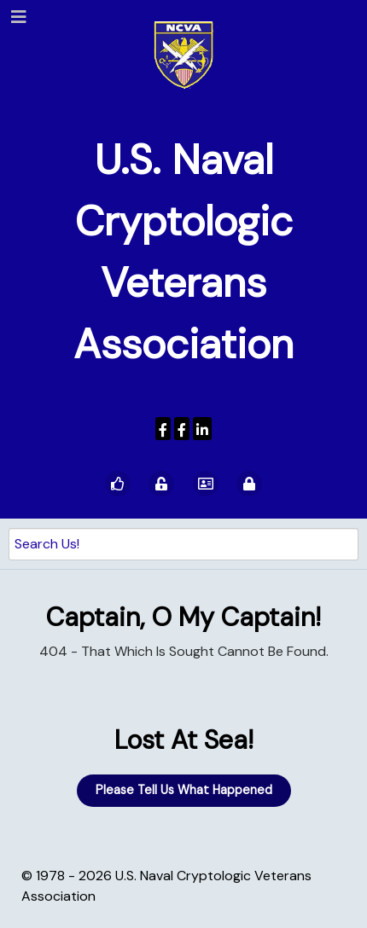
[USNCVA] (163, 428)
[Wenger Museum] (181, 428)
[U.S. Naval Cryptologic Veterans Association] (183, 54)
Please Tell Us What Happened (184, 790)
